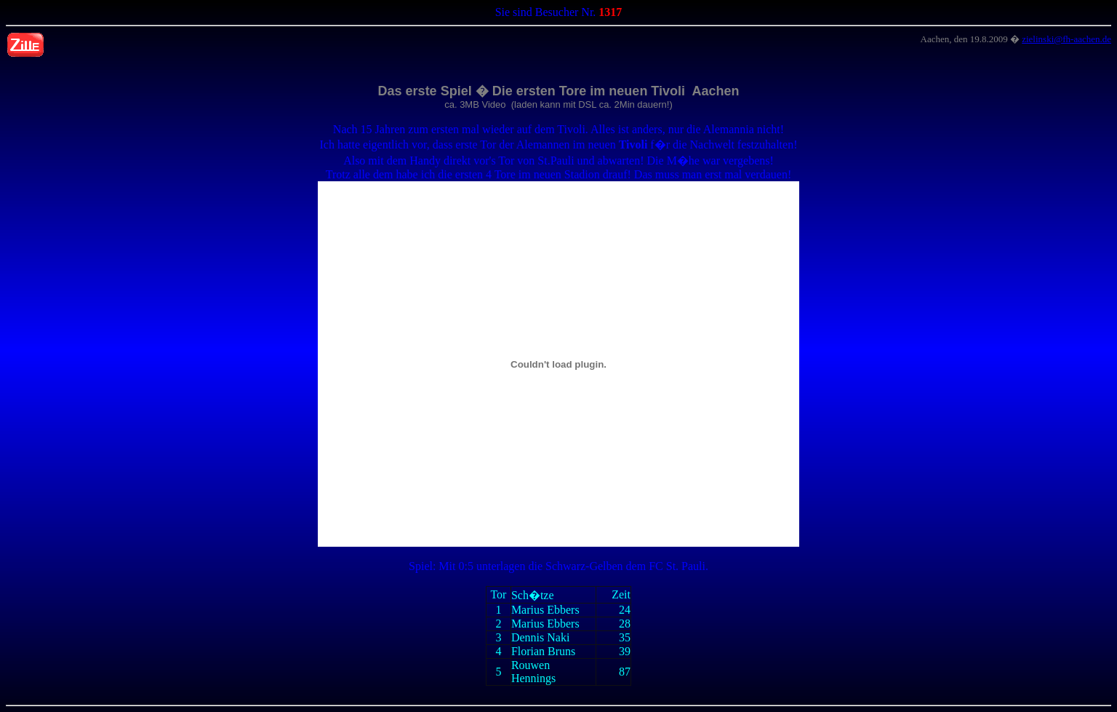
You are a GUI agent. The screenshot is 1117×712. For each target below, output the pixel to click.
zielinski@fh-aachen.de (1066, 38)
